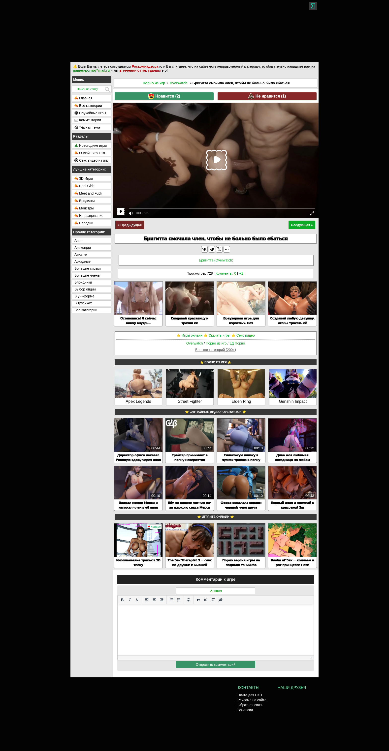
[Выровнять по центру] (154, 600)
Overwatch (179, 83)
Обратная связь (250, 705)
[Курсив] (129, 600)
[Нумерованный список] (179, 600)
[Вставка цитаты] (198, 600)
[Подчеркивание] (137, 600)
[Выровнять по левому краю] (147, 600)
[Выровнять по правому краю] (161, 600)
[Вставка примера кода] (205, 600)
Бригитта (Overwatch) (216, 260)
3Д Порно (237, 343)
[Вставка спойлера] (213, 600)
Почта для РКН (250, 695)
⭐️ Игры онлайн (189, 335)
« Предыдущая (130, 225)
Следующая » (302, 225)
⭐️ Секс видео (243, 335)
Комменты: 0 (226, 273)
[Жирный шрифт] (122, 600)
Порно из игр (154, 83)
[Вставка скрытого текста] (220, 600)
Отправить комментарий (215, 664)
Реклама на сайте (252, 700)
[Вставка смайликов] (188, 600)
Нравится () (164, 96)
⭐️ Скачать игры (216, 335)
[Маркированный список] (171, 600)
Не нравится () (267, 96)
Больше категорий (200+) (215, 350)
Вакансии (245, 710)
